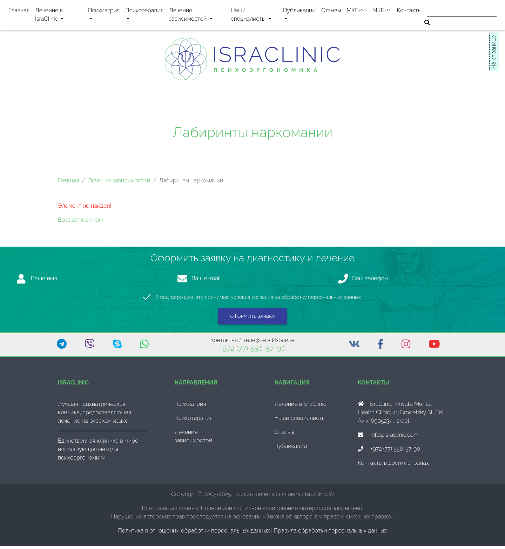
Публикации (299, 11)
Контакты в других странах (393, 465)
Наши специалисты (255, 16)
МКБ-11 (381, 11)
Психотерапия (144, 15)
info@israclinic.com (394, 437)
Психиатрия (104, 15)
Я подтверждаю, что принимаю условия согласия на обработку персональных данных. (259, 300)
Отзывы (331, 11)
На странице (493, 52)
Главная (18, 11)
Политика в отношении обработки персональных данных (194, 533)
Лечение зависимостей (198, 16)
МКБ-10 (356, 11)
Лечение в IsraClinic (57, 16)
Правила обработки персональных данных (330, 533)
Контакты (409, 11)
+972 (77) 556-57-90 (252, 351)
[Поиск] (462, 11)
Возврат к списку (81, 222)
